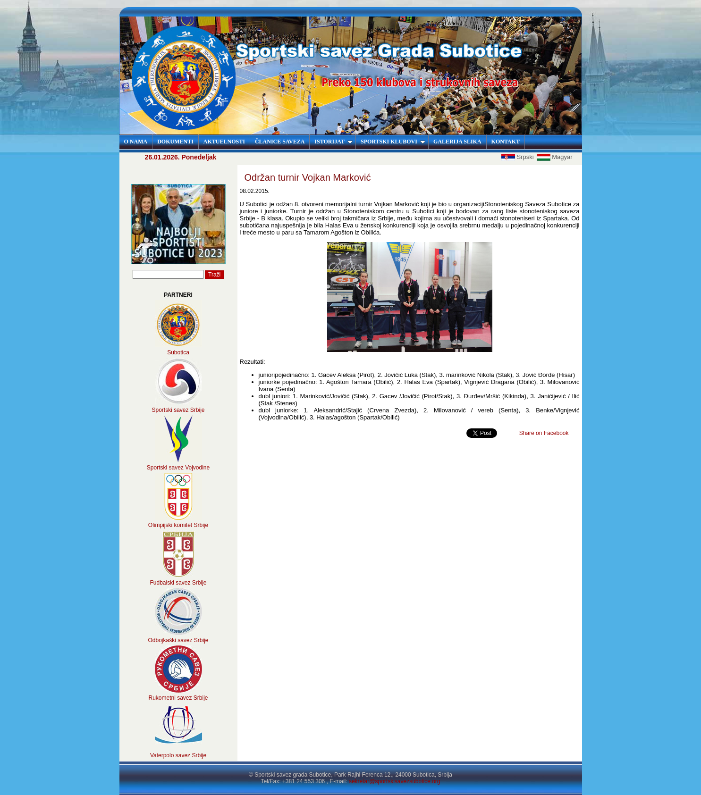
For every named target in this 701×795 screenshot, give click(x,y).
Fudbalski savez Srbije (178, 582)
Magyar (554, 156)
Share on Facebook (544, 433)
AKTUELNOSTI (224, 141)
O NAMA (136, 141)
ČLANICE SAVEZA (279, 141)
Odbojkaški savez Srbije (178, 640)
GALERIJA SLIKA (457, 141)
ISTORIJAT (333, 141)
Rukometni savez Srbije (178, 698)
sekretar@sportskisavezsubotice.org (394, 781)
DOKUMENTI (175, 141)
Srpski (518, 156)
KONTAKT (505, 141)
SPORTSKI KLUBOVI (393, 141)
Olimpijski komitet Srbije (178, 525)
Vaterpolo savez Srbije (178, 755)
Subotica (178, 352)
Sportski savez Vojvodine (178, 467)
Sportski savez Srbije (178, 410)
